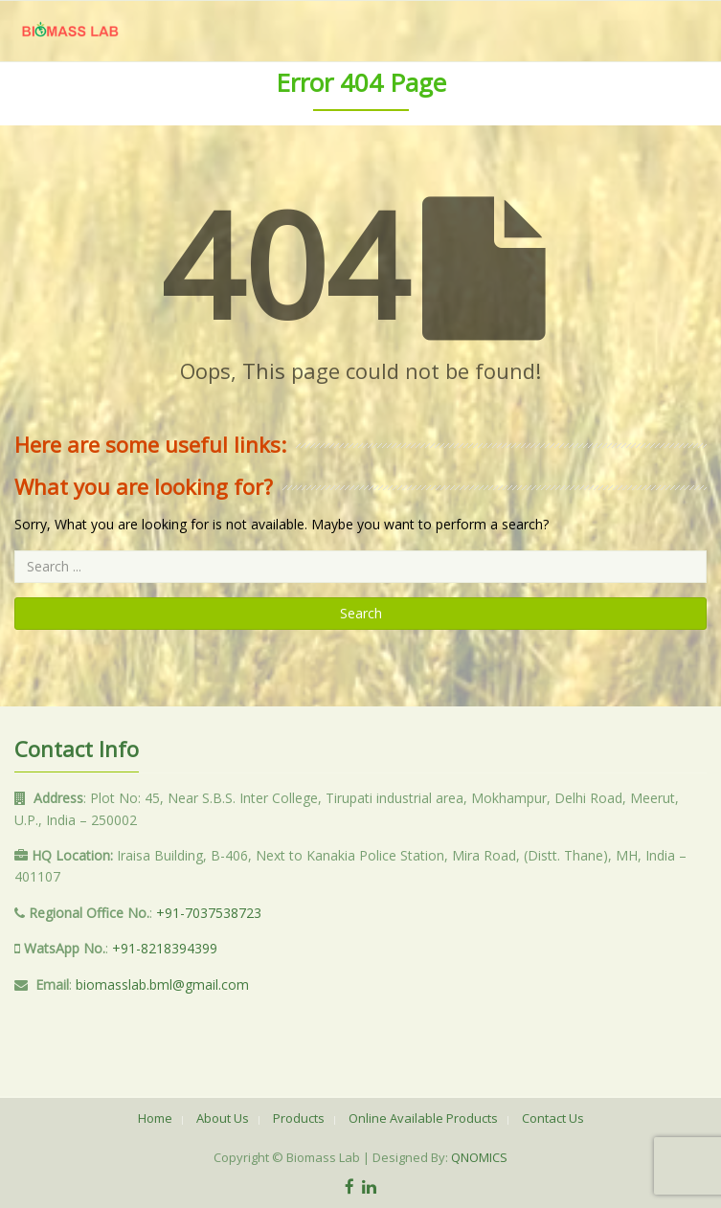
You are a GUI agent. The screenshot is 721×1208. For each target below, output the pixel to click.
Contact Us (553, 1118)
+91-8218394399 (164, 948)
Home (155, 1118)
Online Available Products (423, 1118)
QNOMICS (479, 1157)
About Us (222, 1118)
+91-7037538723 (208, 913)
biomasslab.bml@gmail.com (162, 984)
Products (299, 1118)
